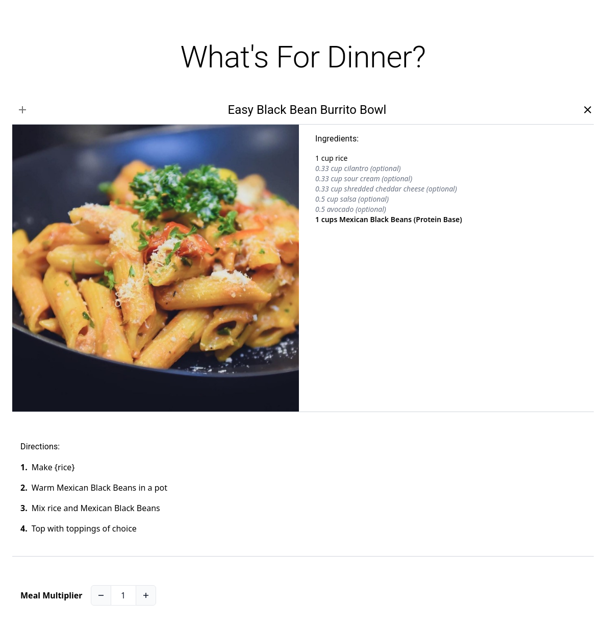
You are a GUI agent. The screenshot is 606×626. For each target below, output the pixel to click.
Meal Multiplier (51, 595)
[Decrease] (101, 595)
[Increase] (146, 595)
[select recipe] (22, 110)
